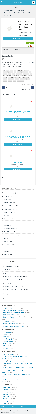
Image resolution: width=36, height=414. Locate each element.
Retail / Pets (6, 241)
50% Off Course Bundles (8, 314)
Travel (5, 251)
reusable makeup (25, 77)
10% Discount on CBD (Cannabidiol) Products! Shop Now (16, 318)
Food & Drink (7, 215)
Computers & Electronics (10, 206)
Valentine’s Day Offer (8, 10)
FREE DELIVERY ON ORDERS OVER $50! (14, 289)
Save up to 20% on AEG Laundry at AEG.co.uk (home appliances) (18, 367)
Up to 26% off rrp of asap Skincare (13, 276)
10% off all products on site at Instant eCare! (13, 312)
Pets (5, 238)
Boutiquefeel (6, 389)
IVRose (4, 391)
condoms (5, 72)
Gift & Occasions (8, 219)
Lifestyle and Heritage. (9, 228)
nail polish (9, 75)
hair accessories (25, 72)
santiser (5, 79)
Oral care (30, 75)
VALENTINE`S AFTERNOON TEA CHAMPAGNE (13, 327)
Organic (5, 77)
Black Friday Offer (7, 15)
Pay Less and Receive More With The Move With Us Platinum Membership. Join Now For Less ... (18, 112)
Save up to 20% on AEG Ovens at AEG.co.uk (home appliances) (17, 363)
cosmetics (11, 72)
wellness (10, 80)
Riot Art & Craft (6, 387)
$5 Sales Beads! (8, 266)
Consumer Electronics (9, 209)
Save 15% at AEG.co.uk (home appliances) (12, 362)
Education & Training (8, 212)
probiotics (19, 77)
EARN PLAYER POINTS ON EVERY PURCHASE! (15, 298)
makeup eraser (19, 73)
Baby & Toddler (7, 199)
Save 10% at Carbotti (8, 354)
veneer (28, 79)
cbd (15, 70)
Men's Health (26, 73)
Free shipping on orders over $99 (12, 283)
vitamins (5, 80)
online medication (15, 75)
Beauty (7, 70)
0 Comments (31, 62)
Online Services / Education (10, 235)
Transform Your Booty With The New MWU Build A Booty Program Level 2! (18, 161)
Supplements (22, 79)
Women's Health (20, 80)
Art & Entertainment (8, 193)
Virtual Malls (6, 254)
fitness (19, 72)
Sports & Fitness (8, 244)
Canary (4, 403)
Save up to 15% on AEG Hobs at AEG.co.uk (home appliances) (17, 374)
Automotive (6, 196)
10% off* (5, 360)
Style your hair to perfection (11, 286)
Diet (15, 72)
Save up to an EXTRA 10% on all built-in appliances (14, 378)
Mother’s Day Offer (19, 10)
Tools (5, 248)
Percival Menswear (7, 402)
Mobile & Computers (8, 232)
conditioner (26, 70)
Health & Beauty (27, 35)
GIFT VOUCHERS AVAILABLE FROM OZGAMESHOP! (17, 293)
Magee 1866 (6, 394)
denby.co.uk (5, 398)
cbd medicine (20, 70)
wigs (15, 80)
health (9, 73)
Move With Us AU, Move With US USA (20, 164)
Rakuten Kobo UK (7, 393)
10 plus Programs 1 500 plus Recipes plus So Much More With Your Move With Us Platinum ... (18, 137)
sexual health (10, 79)
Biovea (11, 70)
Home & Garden (7, 225)
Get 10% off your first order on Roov (11, 308)
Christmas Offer (27, 12)
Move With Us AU (26, 32)
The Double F (6, 396)
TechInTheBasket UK (8, 400)
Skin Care (16, 79)
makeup (13, 73)
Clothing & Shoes (8, 202)
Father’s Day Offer (7, 12)
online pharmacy (24, 75)
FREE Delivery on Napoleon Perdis (12, 279)
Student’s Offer (17, 12)
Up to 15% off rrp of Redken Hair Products (15, 273)
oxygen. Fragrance (11, 77)
